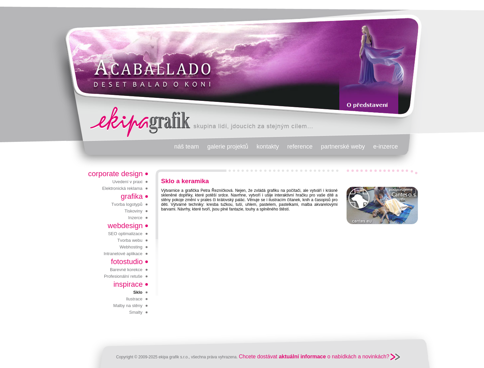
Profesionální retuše (123, 276)
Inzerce (135, 217)
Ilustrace (134, 298)
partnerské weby (343, 146)
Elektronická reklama (122, 188)
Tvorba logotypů (126, 204)
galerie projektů (227, 146)
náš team (186, 146)
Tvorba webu (129, 240)
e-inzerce (385, 146)
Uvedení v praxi (127, 181)
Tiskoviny (134, 210)
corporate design (115, 174)
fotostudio (127, 261)
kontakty (267, 146)
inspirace (128, 284)
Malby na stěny (127, 305)
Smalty (136, 312)
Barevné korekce (126, 269)
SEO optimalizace (125, 233)
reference (299, 146)
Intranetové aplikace (123, 253)
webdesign (125, 225)
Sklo (137, 292)
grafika (132, 196)
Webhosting (131, 246)
